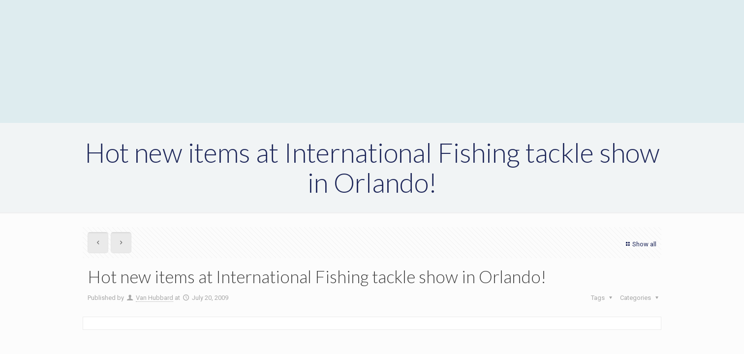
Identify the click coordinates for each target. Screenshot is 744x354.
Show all (639, 244)
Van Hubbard (154, 297)
